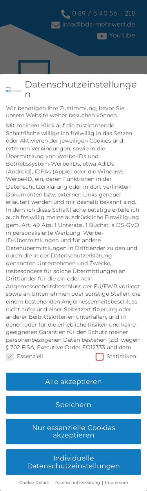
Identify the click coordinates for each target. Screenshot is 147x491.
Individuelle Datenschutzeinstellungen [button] (73, 460)
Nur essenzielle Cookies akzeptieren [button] (73, 430)
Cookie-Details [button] (35, 481)
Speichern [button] (73, 403)
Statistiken (116, 354)
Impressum (116, 481)
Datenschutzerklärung (77, 481)
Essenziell (24, 354)
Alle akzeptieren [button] (73, 380)
